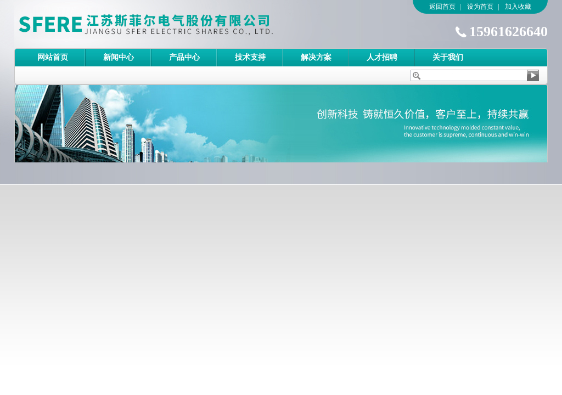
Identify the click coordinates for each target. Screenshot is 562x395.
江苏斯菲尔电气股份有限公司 (165, 24)
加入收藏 (518, 6)
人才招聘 (382, 57)
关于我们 (447, 57)
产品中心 (184, 57)
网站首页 (52, 57)
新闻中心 (118, 57)
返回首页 (442, 6)
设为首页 (480, 6)
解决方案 (316, 57)
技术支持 (250, 57)
